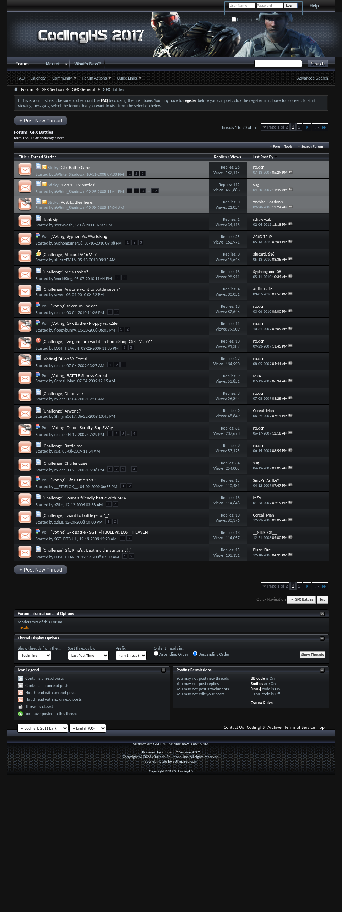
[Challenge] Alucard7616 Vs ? (69, 254)
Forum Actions (94, 78)
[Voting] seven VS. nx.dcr (74, 305)
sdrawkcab (63, 225)
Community (62, 78)
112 (236, 184)
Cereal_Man (64, 380)
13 (237, 306)
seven (59, 294)
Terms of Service (299, 727)
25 (237, 236)
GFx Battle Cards (76, 167)
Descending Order (211, 654)
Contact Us (234, 727)
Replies (220, 156)
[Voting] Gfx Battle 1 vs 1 (74, 479)
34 (237, 462)
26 (237, 167)
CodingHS (256, 727)
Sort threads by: (81, 648)
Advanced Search (312, 78)
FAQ (21, 78)
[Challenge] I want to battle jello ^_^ (76, 515)
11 (237, 323)
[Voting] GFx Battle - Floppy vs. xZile (84, 323)
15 (237, 480)
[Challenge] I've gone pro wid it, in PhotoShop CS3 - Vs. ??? (97, 341)
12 (155, 191)
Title (23, 156)
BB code (258, 678)
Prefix (121, 648)
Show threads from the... (39, 648)
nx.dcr (59, 312)
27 (237, 358)
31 (237, 428)
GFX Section (53, 89)
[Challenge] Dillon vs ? (62, 393)
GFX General (83, 89)
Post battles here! (77, 202)
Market (53, 63)
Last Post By (265, 156)
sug (57, 451)
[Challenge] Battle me (62, 445)
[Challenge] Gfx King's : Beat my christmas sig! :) (87, 550)
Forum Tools (282, 146)
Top (322, 599)
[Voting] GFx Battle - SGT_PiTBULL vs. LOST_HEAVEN (99, 532)
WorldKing (63, 278)
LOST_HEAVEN (66, 348)
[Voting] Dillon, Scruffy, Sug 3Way (82, 427)
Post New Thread (40, 121)
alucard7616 (65, 259)
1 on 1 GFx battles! (78, 184)
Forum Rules (262, 702)
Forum (22, 63)
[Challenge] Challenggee (64, 463)
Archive (274, 727)
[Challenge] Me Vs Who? (65, 271)
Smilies (257, 683)
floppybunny (65, 330)
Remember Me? (247, 20)
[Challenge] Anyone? (61, 411)
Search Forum (312, 146)
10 (237, 341)
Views (235, 156)
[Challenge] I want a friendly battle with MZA (84, 498)
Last (320, 127)
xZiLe (58, 504)
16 (237, 271)
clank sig (50, 219)
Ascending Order (171, 654)
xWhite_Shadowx (69, 174)
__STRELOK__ (66, 486)
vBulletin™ (170, 752)
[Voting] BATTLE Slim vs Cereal (79, 375)
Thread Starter (43, 156)
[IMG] (256, 689)
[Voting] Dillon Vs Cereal (64, 358)
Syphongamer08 (68, 243)
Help (314, 6)
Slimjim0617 (65, 416)
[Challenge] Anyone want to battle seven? (81, 289)
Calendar (38, 78)
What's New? (87, 63)
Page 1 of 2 (277, 127)
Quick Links (127, 78)
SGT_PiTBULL (65, 538)
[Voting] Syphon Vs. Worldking (79, 236)
